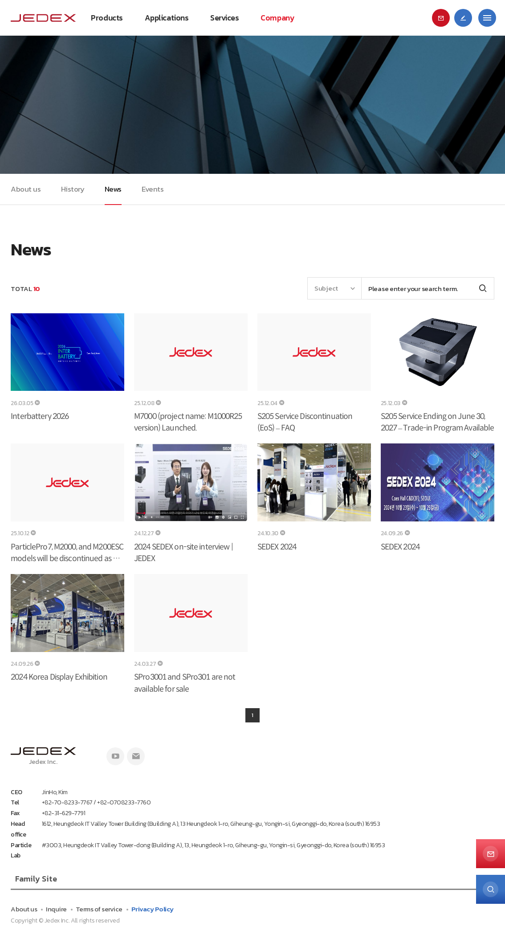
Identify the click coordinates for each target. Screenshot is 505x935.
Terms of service (99, 909)
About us (24, 909)
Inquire (56, 909)
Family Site (36, 879)
